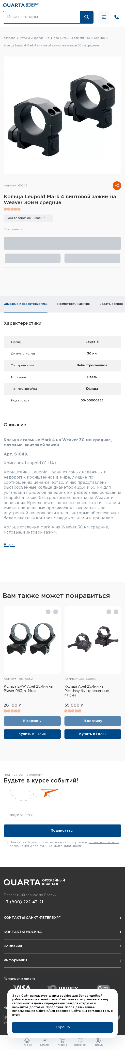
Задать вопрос (111, 304)
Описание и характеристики (25, 304)
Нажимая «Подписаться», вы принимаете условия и (64, 844)
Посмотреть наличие (73, 304)
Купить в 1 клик (32, 734)
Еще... (9, 545)
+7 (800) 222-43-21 (23, 902)
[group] (62, 115)
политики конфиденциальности (57, 846)
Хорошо (62, 1027)
